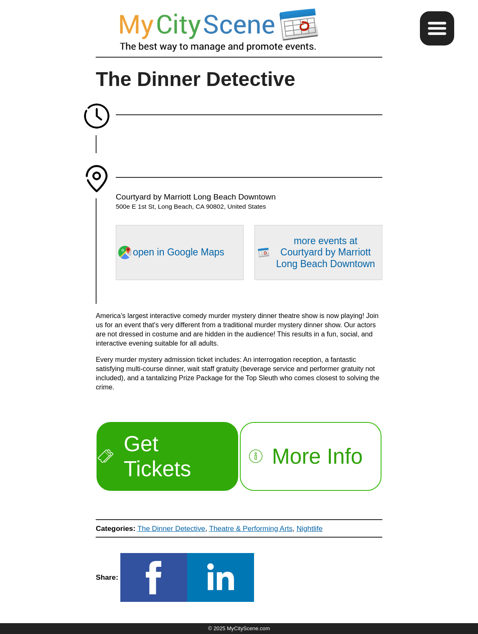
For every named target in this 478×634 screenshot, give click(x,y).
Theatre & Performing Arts (250, 528)
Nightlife (310, 528)
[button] (437, 28)
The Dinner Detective (171, 528)
